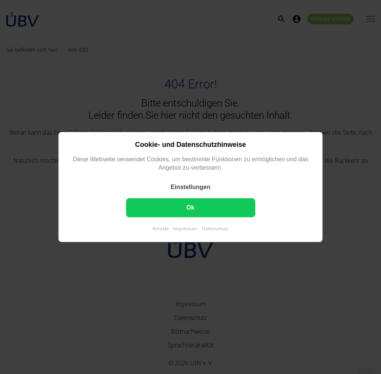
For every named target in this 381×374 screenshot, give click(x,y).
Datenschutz (215, 228)
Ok (190, 207)
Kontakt (161, 228)
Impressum (185, 228)
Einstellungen (190, 187)
